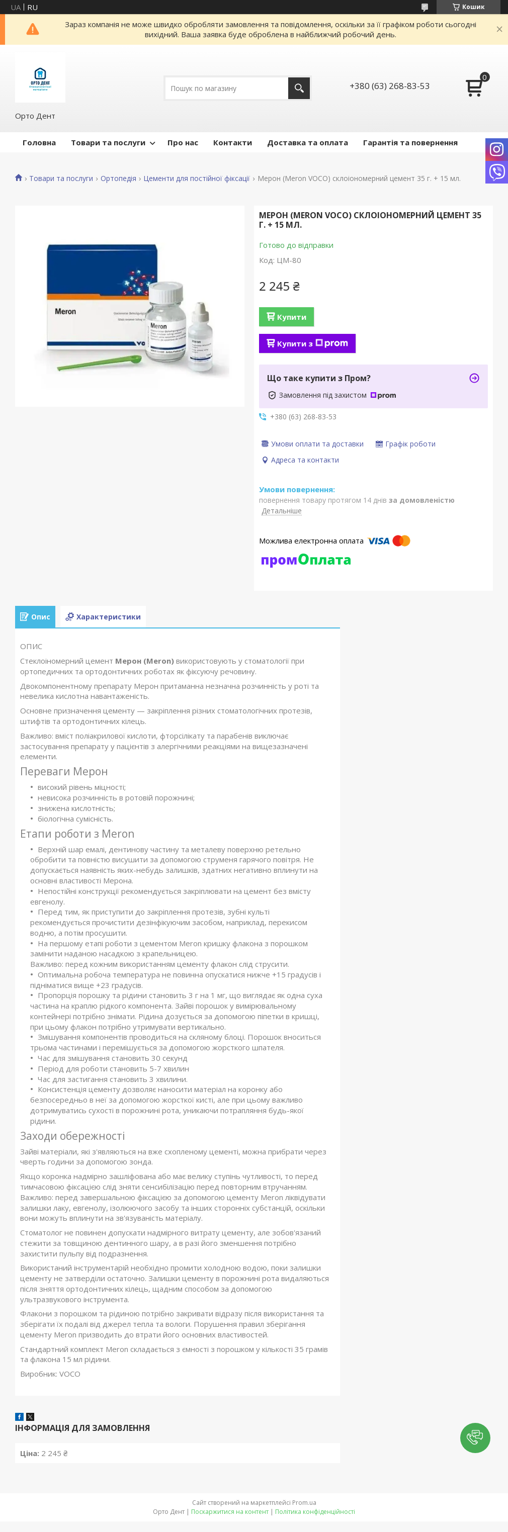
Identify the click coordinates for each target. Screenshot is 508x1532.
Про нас (182, 142)
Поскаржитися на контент (230, 1511)
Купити (291, 317)
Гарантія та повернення (410, 142)
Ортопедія (118, 178)
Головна (39, 142)
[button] (475, 1438)
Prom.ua (304, 1502)
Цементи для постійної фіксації (196, 178)
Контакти (232, 142)
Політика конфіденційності (315, 1511)
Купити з (312, 343)
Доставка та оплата (307, 142)
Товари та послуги (108, 142)
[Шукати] (299, 88)
